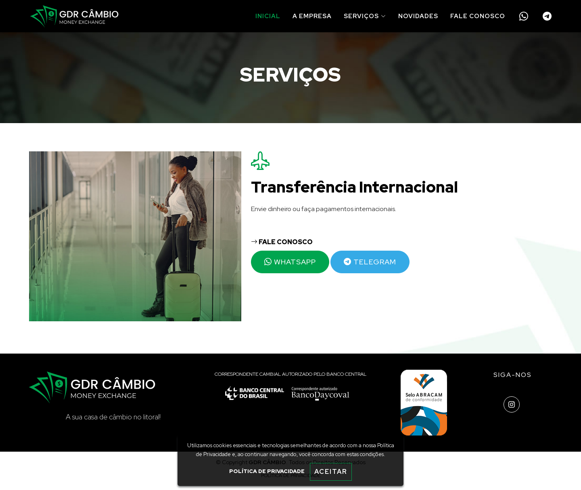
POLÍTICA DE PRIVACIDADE (267, 471)
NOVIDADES (418, 16)
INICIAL (267, 16)
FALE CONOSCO (477, 16)
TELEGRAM (370, 261)
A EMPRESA (312, 16)
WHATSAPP (290, 261)
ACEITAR (330, 471)
